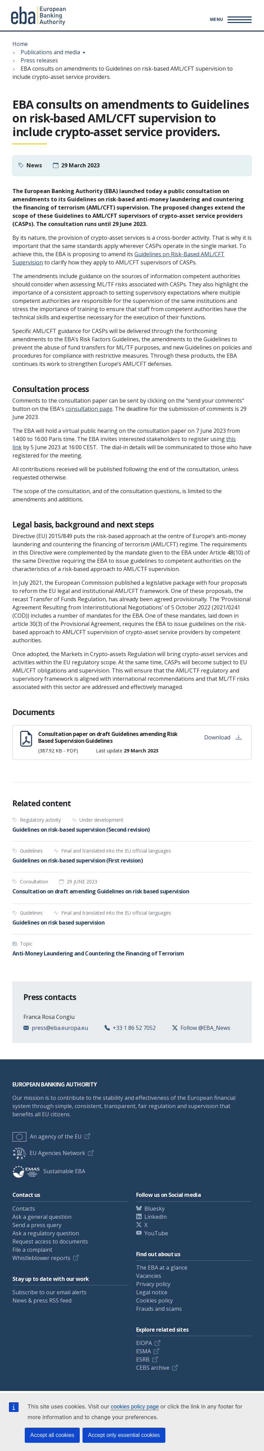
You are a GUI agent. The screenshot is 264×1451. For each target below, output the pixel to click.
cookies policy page (135, 1407)
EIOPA (144, 1343)
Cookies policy (154, 1300)
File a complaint (32, 1249)
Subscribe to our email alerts (49, 1292)
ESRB (143, 1359)
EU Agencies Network (48, 1153)
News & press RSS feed (42, 1300)
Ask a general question (42, 1217)
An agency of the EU (47, 1136)
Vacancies (148, 1276)
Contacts (23, 1208)
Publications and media (50, 52)
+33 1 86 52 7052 (134, 1028)
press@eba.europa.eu (60, 1028)
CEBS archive (152, 1367)
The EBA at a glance (161, 1267)
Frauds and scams (159, 1308)
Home (20, 44)
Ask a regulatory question (45, 1233)
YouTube (156, 1233)
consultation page (89, 409)
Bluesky (154, 1208)
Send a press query (37, 1225)
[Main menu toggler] (230, 20)
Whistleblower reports (41, 1258)
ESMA (143, 1351)
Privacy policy (153, 1284)
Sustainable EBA (48, 1171)
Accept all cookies (52, 1435)
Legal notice (151, 1292)
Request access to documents (50, 1241)
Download (222, 737)
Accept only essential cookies (124, 1435)
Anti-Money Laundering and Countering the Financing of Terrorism (98, 953)
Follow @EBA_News (205, 1028)
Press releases (39, 60)
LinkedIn (155, 1217)
